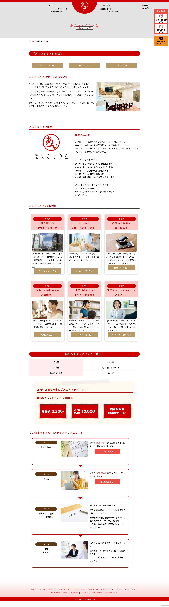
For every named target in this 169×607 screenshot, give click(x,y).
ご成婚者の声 (92, 589)
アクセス (84, 592)
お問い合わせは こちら (161, 18)
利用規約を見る (47, 334)
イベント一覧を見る (84, 271)
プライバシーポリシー (58, 592)
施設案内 (106, 5)
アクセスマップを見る (48, 271)
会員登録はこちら (107, 482)
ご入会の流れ (121, 65)
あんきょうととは (53, 5)
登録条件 (99, 443)
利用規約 (101, 473)
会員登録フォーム (112, 592)
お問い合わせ (107, 451)
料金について (84, 65)
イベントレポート (113, 12)
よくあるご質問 (78, 589)
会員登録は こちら (161, 29)
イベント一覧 (62, 9)
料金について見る (121, 267)
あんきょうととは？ (47, 65)
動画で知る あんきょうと (161, 41)
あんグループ (106, 589)
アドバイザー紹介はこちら (124, 589)
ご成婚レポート (106, 9)
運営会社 (74, 592)
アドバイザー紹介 (55, 12)
